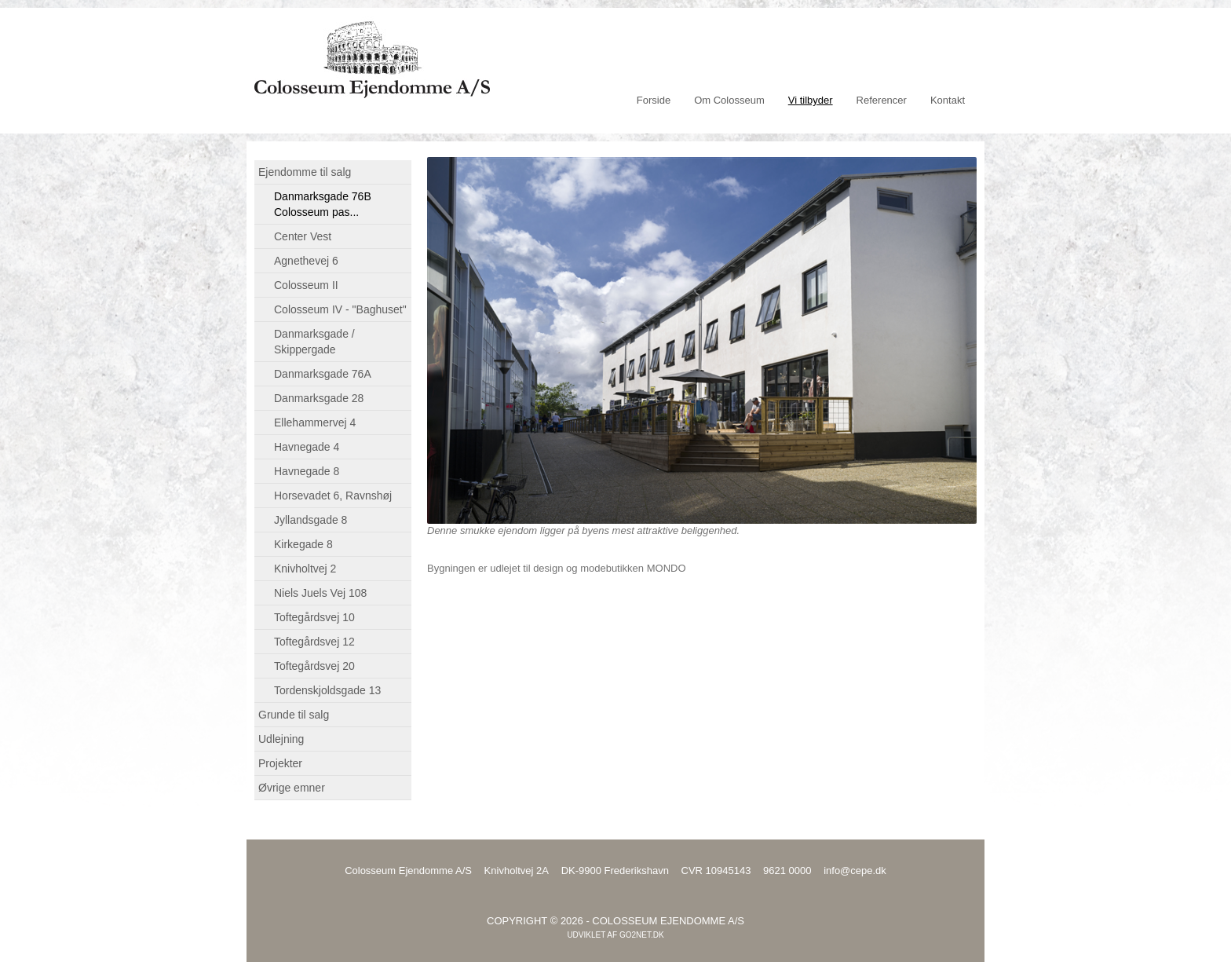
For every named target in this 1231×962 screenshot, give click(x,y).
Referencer (882, 100)
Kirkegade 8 (303, 544)
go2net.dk (641, 935)
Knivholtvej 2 (305, 568)
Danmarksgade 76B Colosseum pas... (322, 204)
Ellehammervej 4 (315, 422)
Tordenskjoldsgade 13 (327, 690)
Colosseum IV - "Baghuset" (340, 309)
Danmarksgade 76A (322, 374)
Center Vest (302, 236)
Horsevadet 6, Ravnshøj (333, 495)
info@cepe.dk (855, 870)
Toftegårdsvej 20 (314, 666)
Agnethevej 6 (306, 260)
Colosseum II (306, 285)
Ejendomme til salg (304, 172)
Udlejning (281, 739)
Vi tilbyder (810, 100)
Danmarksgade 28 (318, 398)
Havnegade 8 (306, 471)
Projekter (280, 763)
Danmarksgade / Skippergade (314, 341)
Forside (653, 100)
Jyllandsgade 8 (310, 520)
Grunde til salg (293, 714)
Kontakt (947, 100)
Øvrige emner (291, 787)
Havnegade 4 (306, 447)
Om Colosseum (729, 100)
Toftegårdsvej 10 (314, 617)
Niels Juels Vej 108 (320, 593)
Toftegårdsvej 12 (314, 641)
